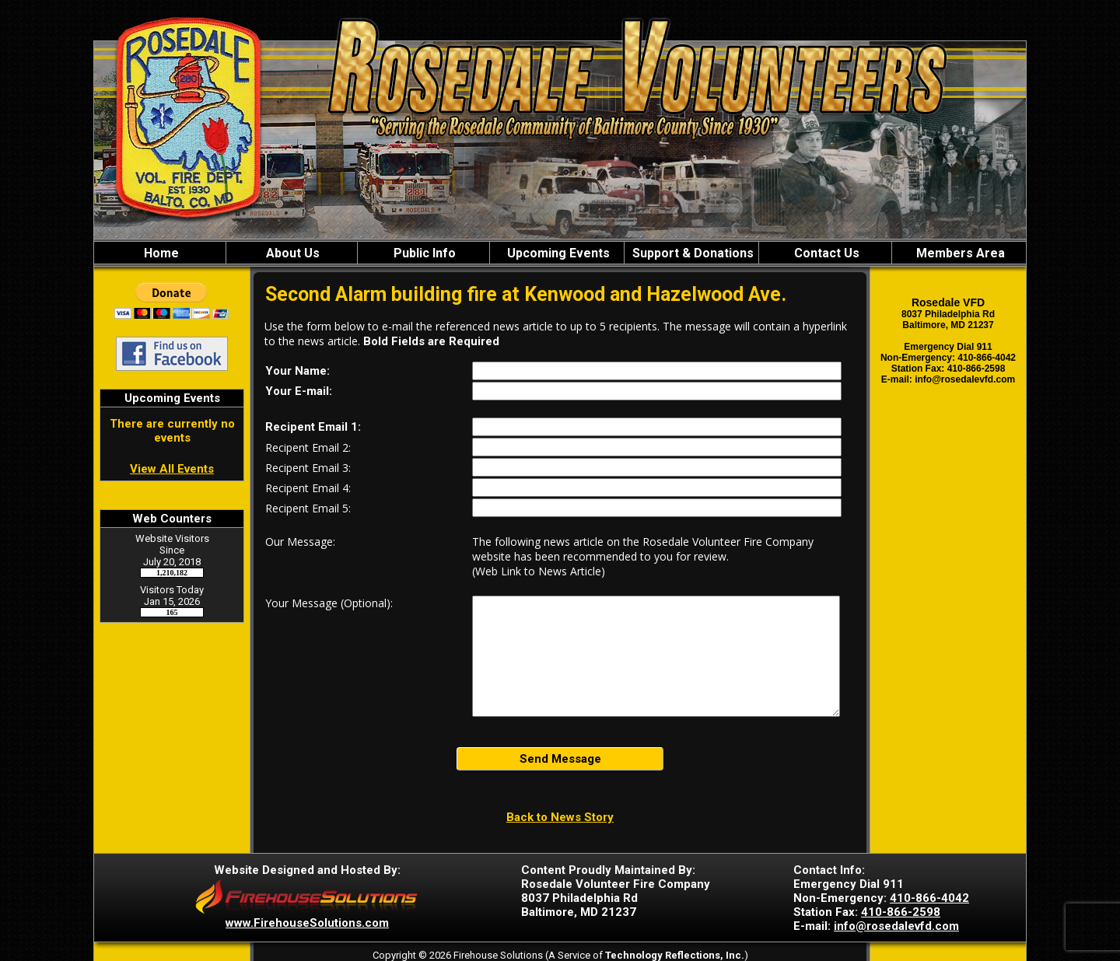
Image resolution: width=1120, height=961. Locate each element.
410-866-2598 (900, 912)
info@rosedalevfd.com (896, 926)
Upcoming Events (557, 253)
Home (160, 253)
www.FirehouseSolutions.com (307, 923)
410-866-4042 (929, 898)
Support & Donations (691, 253)
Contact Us (825, 253)
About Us (291, 253)
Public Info (423, 253)
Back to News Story (560, 817)
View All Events (172, 469)
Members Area (959, 253)
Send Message (560, 759)
